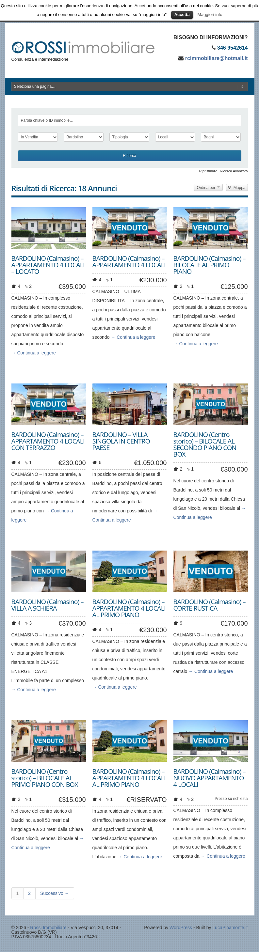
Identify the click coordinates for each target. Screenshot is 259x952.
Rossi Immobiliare (48, 927)
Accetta (182, 14)
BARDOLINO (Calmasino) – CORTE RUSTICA (209, 605)
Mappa (236, 187)
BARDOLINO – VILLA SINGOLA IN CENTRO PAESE (121, 441)
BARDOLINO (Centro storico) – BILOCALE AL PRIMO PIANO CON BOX (44, 778)
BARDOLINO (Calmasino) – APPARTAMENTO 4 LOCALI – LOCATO (48, 265)
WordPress (181, 927)
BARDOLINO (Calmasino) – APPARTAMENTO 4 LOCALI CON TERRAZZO (48, 441)
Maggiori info (209, 14)
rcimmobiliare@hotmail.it (216, 58)
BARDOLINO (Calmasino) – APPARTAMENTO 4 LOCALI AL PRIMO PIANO (129, 608)
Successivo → (54, 893)
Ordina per (208, 187)
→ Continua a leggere (33, 352)
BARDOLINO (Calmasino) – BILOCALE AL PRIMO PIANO (209, 265)
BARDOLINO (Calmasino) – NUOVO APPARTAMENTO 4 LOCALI (209, 778)
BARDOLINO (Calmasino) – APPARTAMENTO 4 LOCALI (129, 261)
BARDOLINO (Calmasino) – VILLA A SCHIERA (47, 605)
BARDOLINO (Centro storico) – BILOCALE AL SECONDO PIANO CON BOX (204, 444)
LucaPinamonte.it (230, 927)
